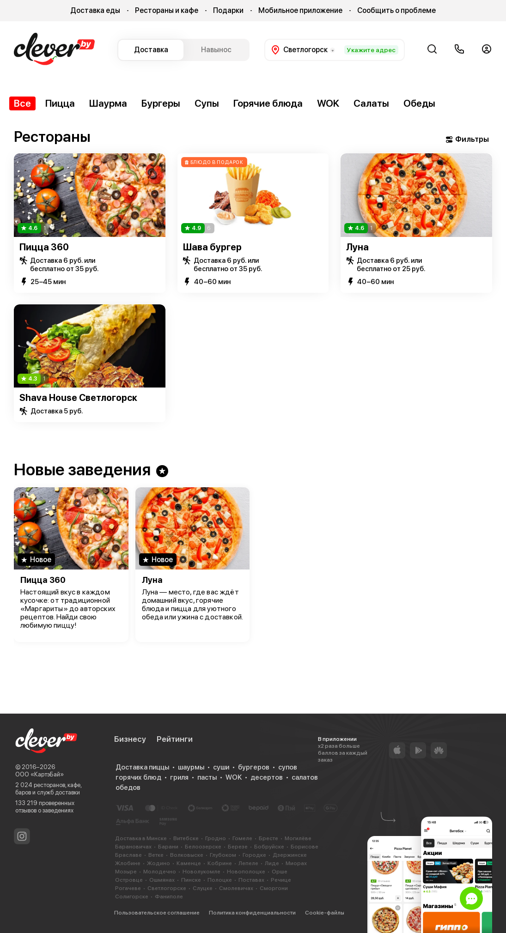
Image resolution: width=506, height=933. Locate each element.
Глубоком (223, 855)
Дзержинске (290, 855)
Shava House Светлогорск (78, 397)
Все (22, 103)
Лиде (272, 863)
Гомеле (242, 838)
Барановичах (133, 846)
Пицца (60, 103)
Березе (238, 846)
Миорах (296, 863)
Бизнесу (130, 739)
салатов (305, 777)
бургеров (253, 767)
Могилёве (298, 838)
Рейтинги (175, 739)
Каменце (189, 863)
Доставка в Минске (141, 838)
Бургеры (160, 103)
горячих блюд (138, 777)
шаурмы (191, 767)
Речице (281, 880)
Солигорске (131, 896)
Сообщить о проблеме (396, 10)
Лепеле (248, 863)
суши (221, 767)
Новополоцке (246, 871)
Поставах (251, 880)
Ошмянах (162, 880)
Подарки (228, 10)
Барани (168, 846)
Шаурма (108, 103)
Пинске (191, 880)
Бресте (268, 838)
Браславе (128, 855)
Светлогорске (166, 888)
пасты (207, 777)
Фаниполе (169, 896)
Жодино (158, 863)
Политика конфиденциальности (252, 912)
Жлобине (127, 863)
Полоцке (219, 880)
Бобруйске (269, 846)
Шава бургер (212, 247)
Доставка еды (95, 10)
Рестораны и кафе (166, 10)
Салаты (371, 103)
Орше (279, 871)
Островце (129, 880)
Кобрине (219, 863)
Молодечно (159, 871)
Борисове (304, 846)
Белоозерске (203, 846)
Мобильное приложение (300, 10)
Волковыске (186, 855)
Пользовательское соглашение (157, 912)
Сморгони (274, 888)
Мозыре (126, 871)
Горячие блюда (268, 103)
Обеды (419, 103)
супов (287, 767)
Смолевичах (236, 888)
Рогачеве (128, 888)
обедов (128, 787)
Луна (357, 247)
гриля (179, 777)
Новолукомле (201, 871)
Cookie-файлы (324, 912)
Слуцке (203, 888)
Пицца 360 (44, 247)
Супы (207, 103)
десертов (266, 777)
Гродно (215, 838)
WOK (328, 103)
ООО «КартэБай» (39, 774)
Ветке (156, 855)
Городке (254, 855)
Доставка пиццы (142, 767)
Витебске (186, 838)
